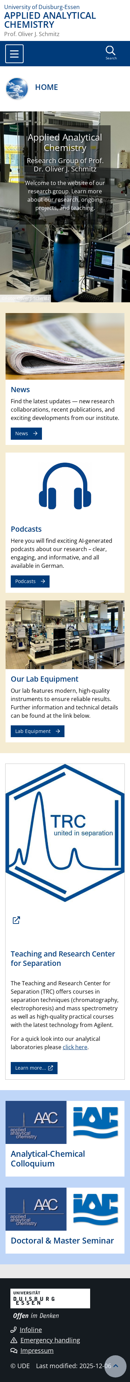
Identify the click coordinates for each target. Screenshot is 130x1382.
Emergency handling (45, 1340)
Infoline (26, 1329)
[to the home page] (65, 7)
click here (75, 1047)
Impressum (32, 1350)
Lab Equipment (33, 731)
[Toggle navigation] (14, 53)
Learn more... (30, 1067)
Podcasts (25, 581)
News (21, 433)
